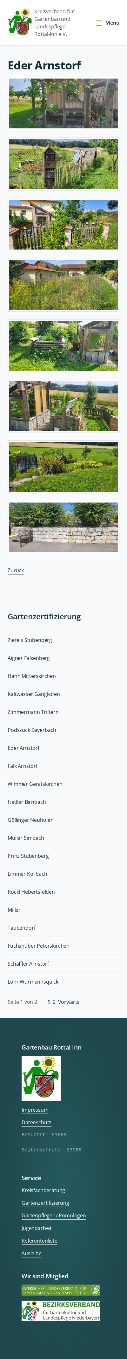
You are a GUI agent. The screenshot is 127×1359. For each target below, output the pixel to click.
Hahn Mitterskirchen (32, 676)
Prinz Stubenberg (28, 855)
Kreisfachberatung (43, 1190)
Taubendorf (21, 927)
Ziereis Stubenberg (30, 640)
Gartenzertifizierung (45, 1202)
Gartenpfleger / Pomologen (54, 1215)
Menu (107, 22)
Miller (14, 909)
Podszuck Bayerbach (32, 730)
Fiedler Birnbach (27, 801)
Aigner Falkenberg (29, 658)
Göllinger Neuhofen (31, 819)
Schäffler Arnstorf (28, 963)
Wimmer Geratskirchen (35, 783)
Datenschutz (36, 1122)
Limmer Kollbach (27, 873)
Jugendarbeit (37, 1228)
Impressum (35, 1109)
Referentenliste (39, 1240)
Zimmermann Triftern (33, 712)
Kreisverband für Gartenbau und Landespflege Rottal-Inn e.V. (41, 23)
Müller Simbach (26, 837)
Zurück (16, 570)
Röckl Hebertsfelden (31, 891)
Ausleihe (32, 1253)
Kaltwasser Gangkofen (34, 694)
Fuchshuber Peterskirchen (39, 945)
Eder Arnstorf (23, 747)
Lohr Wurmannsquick (33, 981)
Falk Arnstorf (22, 765)
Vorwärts (69, 1001)
